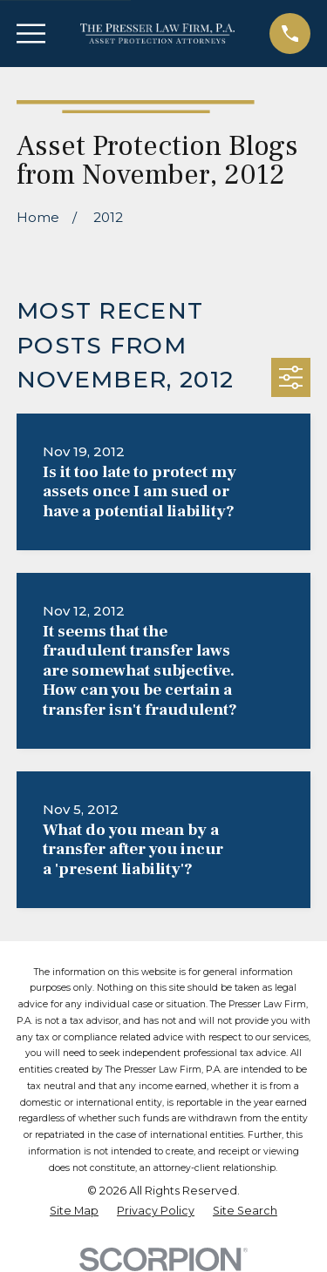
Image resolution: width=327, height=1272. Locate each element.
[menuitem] (74, 1211)
